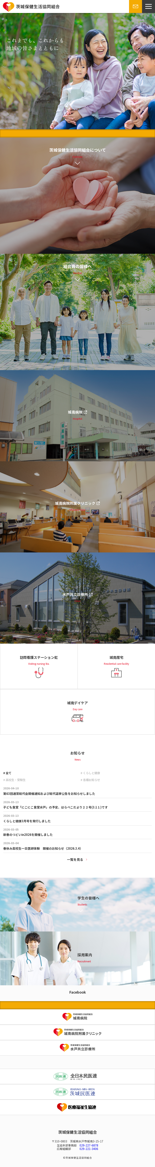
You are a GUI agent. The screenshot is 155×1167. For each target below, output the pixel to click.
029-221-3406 (89, 1149)
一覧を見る (75, 859)
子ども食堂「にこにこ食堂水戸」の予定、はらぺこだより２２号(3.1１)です (55, 807)
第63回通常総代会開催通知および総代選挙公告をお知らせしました (49, 793)
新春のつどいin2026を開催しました (28, 834)
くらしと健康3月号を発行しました (27, 821)
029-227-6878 (89, 1145)
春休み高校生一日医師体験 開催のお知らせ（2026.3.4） (43, 848)
